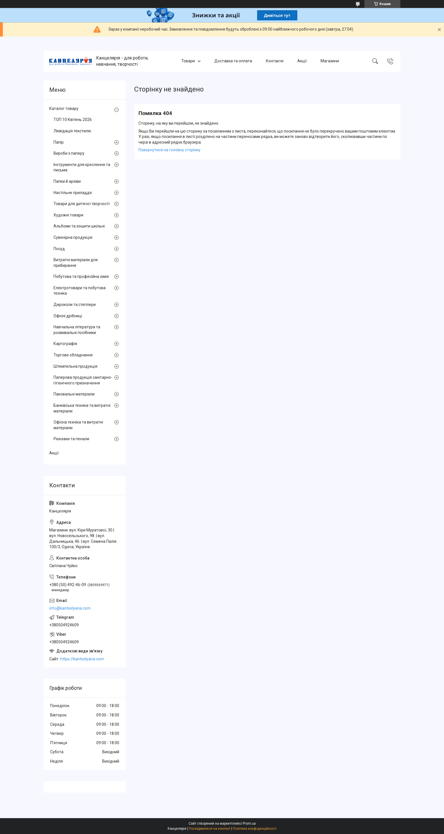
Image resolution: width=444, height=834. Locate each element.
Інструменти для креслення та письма (82, 167)
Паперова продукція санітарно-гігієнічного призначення (83, 380)
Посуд (59, 248)
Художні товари (68, 215)
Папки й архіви (67, 181)
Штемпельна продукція (75, 366)
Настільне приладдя (73, 192)
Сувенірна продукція (73, 237)
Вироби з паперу (69, 153)
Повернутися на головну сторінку (169, 150)
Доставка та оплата (233, 61)
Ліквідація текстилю (72, 131)
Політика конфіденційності (254, 829)
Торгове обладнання (73, 355)
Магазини (330, 61)
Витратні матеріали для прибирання (76, 263)
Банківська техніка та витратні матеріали (82, 408)
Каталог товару (63, 108)
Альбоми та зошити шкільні (79, 226)
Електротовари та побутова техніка (80, 291)
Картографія (65, 343)
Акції (302, 61)
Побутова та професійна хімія (81, 276)
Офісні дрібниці (68, 316)
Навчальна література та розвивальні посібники (77, 330)
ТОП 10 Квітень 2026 (73, 119)
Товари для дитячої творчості (82, 203)
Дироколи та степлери (75, 304)
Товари (188, 61)
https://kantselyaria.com (82, 659)
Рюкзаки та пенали (71, 439)
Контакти (274, 61)
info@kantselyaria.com (70, 608)
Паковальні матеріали (74, 394)
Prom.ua (249, 824)
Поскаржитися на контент (209, 829)
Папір (59, 142)
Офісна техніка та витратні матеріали (78, 425)
